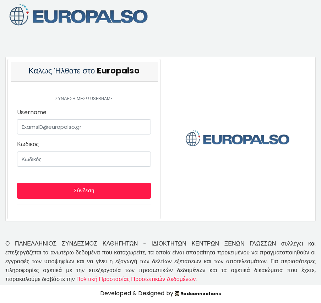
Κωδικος (28, 144)
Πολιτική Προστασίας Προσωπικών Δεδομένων (136, 279)
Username (32, 112)
